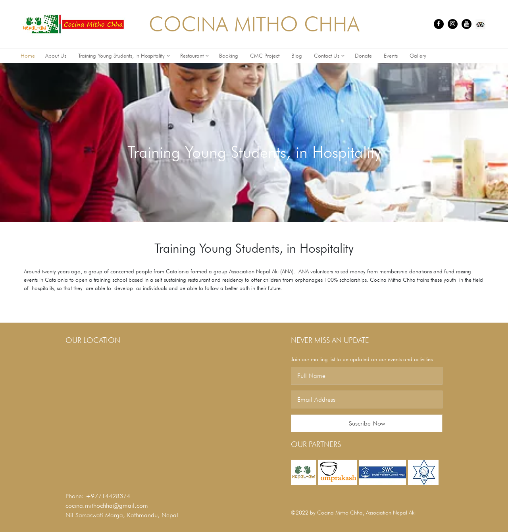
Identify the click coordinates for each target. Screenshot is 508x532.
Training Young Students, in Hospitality (124, 55)
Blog (297, 55)
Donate (364, 55)
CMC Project (265, 55)
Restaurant (194, 55)
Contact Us (329, 55)
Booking (229, 55)
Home (28, 55)
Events (391, 55)
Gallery (419, 55)
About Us (56, 55)
